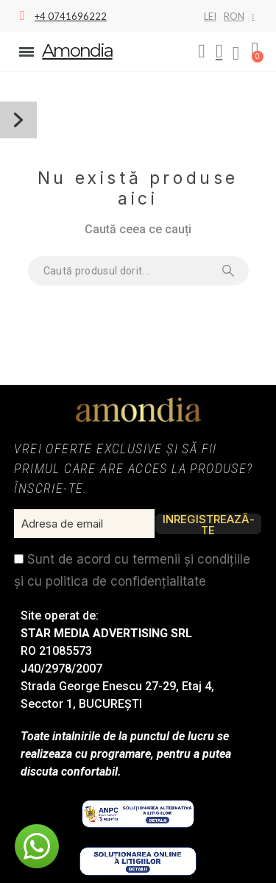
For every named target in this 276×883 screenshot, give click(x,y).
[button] (201, 51)
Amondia (77, 50)
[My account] (219, 51)
